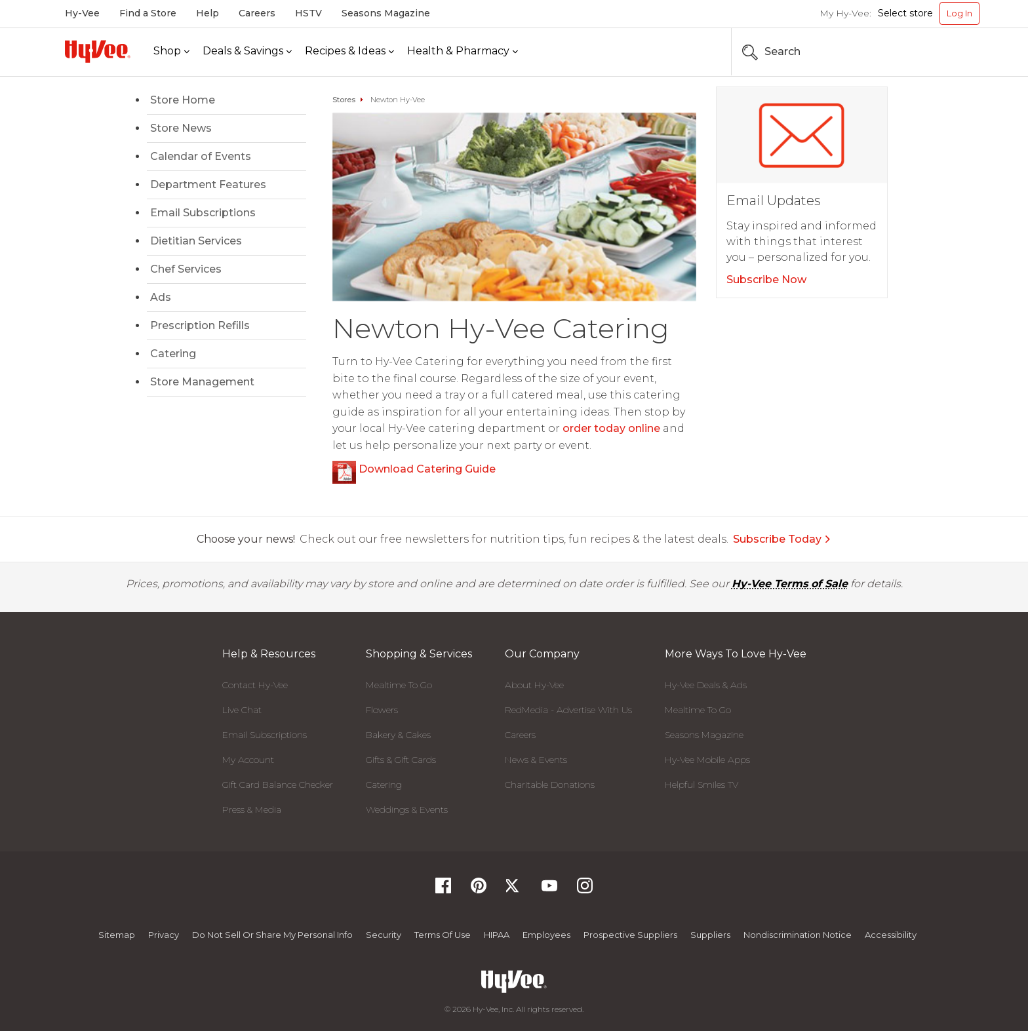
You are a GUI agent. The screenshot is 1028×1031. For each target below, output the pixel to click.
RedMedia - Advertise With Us (568, 710)
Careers (257, 13)
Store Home (182, 100)
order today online (611, 428)
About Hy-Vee (534, 685)
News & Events (536, 760)
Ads (160, 297)
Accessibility (891, 934)
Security (383, 934)
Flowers (382, 710)
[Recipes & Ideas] (349, 51)
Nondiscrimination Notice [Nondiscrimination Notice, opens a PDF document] (797, 934)
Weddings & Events (407, 809)
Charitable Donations (550, 784)
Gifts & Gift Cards (401, 760)
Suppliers (710, 934)
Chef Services (186, 269)
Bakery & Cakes (398, 735)
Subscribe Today (782, 539)
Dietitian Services (196, 241)
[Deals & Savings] (247, 51)
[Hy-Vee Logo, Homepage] (98, 51)
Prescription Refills (200, 325)
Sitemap (116, 934)
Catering (173, 353)
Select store (905, 13)
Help (207, 13)
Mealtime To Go (399, 685)
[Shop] (171, 51)
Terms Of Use (442, 934)
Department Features (208, 184)
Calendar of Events (200, 156)
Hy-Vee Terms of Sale (790, 583)
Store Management (202, 382)
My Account (248, 760)
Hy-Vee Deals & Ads (706, 685)
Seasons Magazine (386, 13)
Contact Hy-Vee (255, 685)
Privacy (163, 934)
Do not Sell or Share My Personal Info (272, 934)
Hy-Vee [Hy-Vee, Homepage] (82, 13)
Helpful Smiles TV (701, 784)
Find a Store (147, 13)
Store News (181, 128)
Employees (546, 934)
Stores (343, 99)
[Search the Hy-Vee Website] (940, 52)
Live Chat (242, 710)
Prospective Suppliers (630, 934)
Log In (959, 13)
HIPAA (496, 934)
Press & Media (251, 809)
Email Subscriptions (203, 212)
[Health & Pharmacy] (462, 51)
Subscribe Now (766, 279)
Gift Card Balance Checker (277, 784)
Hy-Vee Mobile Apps (707, 760)
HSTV (308, 13)
